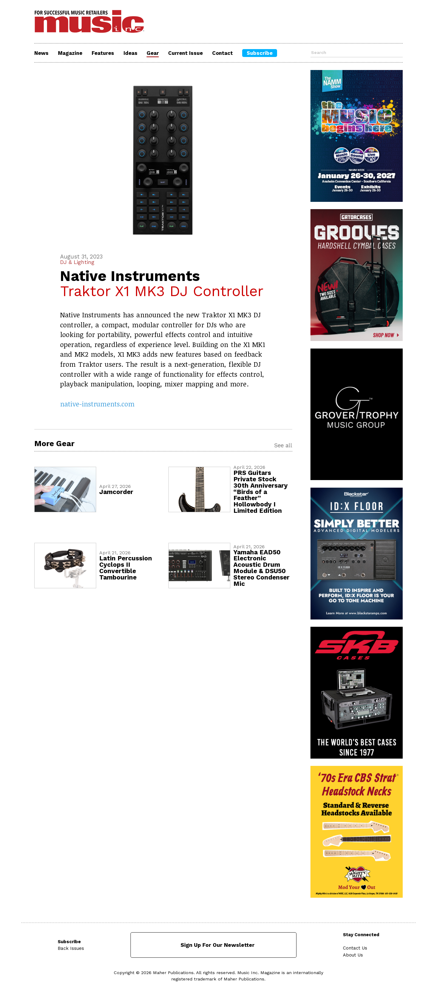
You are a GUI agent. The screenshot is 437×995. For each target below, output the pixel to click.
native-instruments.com (97, 404)
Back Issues (71, 947)
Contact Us (356, 947)
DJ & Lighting (78, 262)
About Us (354, 954)
